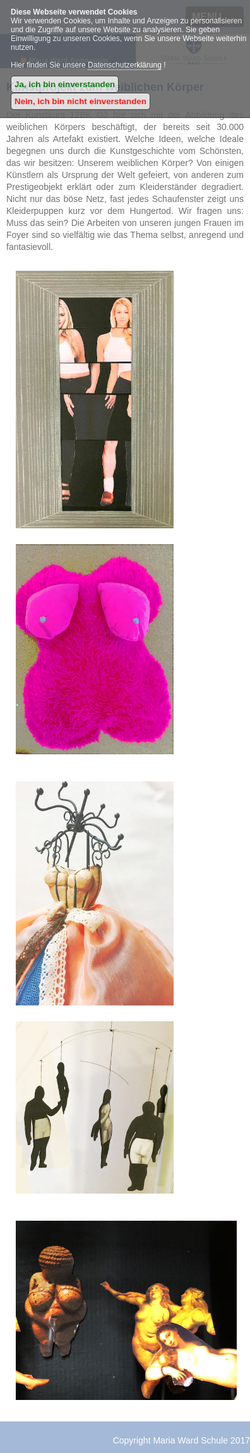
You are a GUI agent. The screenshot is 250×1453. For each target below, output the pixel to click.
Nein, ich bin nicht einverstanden (80, 101)
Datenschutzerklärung (125, 65)
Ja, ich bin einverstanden (65, 84)
